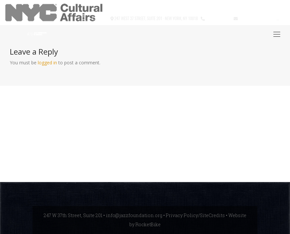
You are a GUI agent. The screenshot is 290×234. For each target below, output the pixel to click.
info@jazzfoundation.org (262, 18)
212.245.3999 (218, 18)
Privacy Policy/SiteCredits (195, 215)
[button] (84, 18)
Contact (100, 18)
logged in (47, 62)
